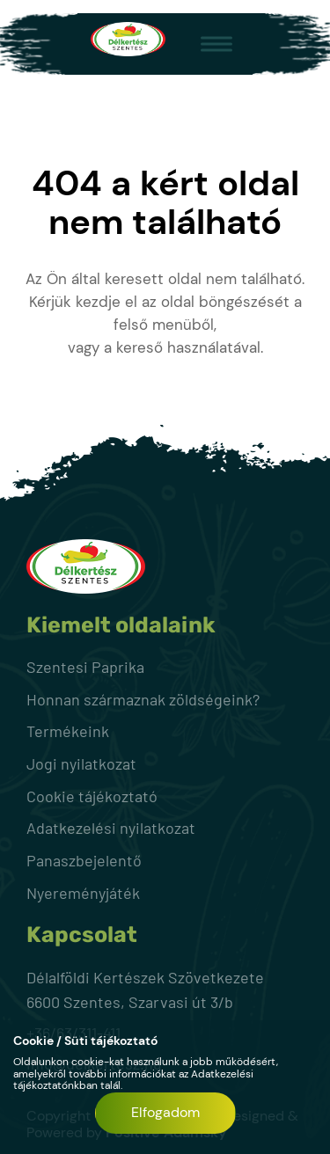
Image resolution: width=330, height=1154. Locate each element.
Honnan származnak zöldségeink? (143, 699)
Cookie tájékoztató (92, 796)
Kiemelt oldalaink (121, 625)
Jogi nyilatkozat (81, 763)
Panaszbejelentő (84, 860)
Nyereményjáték (83, 892)
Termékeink (67, 731)
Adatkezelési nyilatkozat (110, 827)
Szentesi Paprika (85, 666)
